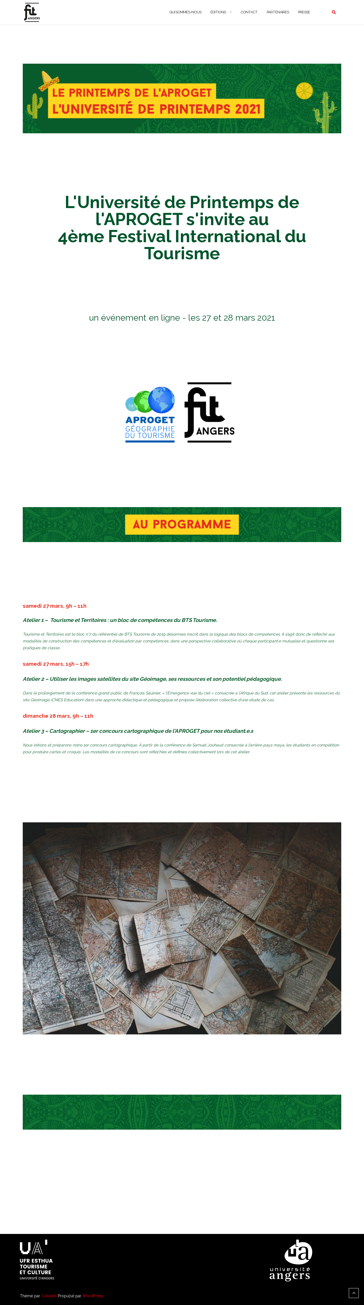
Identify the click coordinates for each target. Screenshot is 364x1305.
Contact (249, 12)
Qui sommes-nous (185, 12)
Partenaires (278, 12)
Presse (304, 12)
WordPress (93, 1296)
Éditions (218, 12)
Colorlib (49, 1296)
